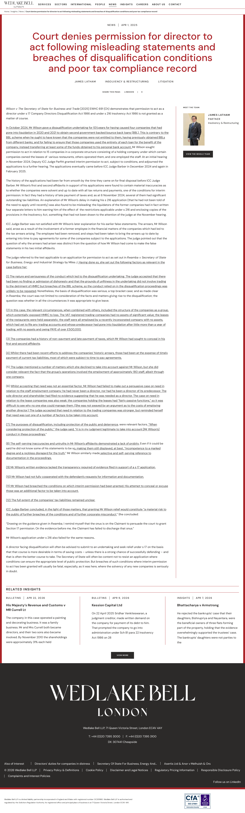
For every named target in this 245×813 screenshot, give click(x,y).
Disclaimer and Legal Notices (129, 770)
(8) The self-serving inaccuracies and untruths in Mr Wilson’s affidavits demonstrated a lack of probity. (72, 443)
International (81, 4)
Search (238, 4)
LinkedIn (129, 92)
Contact (175, 4)
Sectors (61, 4)
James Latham (85, 81)
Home (6, 11)
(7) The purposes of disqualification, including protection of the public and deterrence (62, 424)
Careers (142, 4)
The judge (17, 367)
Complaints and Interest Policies (29, 776)
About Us (158, 4)
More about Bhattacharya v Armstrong (208, 620)
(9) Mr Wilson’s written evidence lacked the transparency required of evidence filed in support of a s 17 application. (81, 467)
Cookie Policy (94, 770)
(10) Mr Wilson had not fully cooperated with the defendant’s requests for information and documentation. (75, 477)
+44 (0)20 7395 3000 (105, 736)
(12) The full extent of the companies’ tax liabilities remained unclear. (50, 500)
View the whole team (198, 154)
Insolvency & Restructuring (127, 81)
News (113, 4)
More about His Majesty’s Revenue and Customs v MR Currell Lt (37, 620)
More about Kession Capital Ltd (123, 618)
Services (44, 4)
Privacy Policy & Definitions (61, 770)
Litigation (166, 81)
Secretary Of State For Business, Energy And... (127, 764)
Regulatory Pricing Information (174, 770)
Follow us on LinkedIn (227, 782)
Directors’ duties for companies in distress (62, 764)
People (100, 4)
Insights (126, 4)
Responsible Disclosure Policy (220, 770)
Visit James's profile (211, 129)
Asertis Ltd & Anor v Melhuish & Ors (187, 764)
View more (122, 655)
